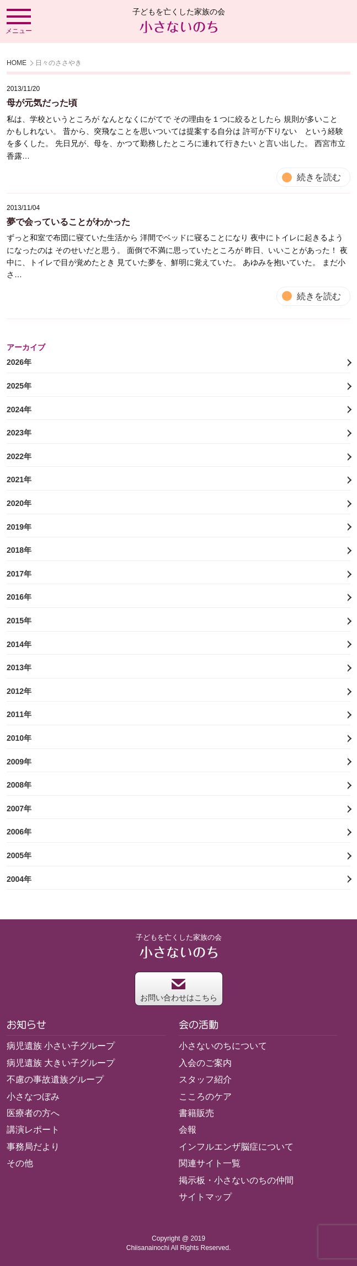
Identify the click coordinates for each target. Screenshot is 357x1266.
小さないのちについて (223, 1045)
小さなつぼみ (33, 1096)
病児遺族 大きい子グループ (61, 1063)
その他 (20, 1163)
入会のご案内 (205, 1063)
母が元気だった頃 (42, 102)
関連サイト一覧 (210, 1163)
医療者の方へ (33, 1113)
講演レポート (33, 1129)
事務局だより (33, 1146)
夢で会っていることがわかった (68, 222)
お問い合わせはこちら (178, 990)
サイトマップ (205, 1197)
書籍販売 (196, 1113)
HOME (16, 63)
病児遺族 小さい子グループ (61, 1045)
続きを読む (319, 177)
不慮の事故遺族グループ (55, 1079)
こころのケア (205, 1096)
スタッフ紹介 (205, 1079)
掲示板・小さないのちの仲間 (236, 1180)
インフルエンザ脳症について (236, 1146)
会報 (187, 1129)
